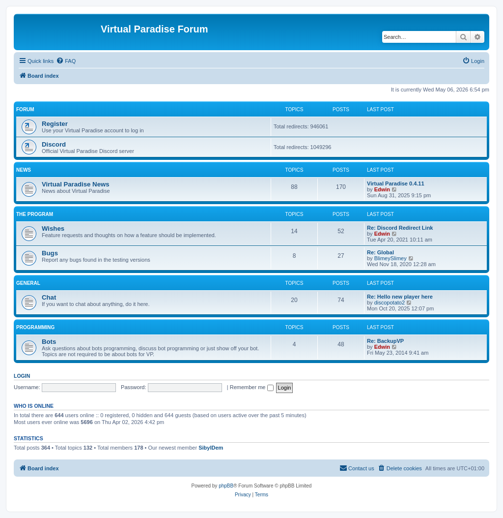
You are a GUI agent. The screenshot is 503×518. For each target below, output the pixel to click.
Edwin (382, 189)
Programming (35, 327)
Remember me (252, 387)
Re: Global (380, 252)
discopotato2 (389, 302)
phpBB (226, 485)
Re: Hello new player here (400, 297)
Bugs (50, 253)
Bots (49, 341)
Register (55, 123)
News (23, 170)
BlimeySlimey (390, 258)
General (28, 283)
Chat (49, 297)
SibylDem (210, 448)
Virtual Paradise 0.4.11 (395, 183)
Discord (54, 144)
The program (34, 214)
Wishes (53, 228)
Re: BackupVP (385, 341)
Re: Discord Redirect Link (400, 228)
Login (22, 376)
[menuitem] (66, 61)
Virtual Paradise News (76, 184)
